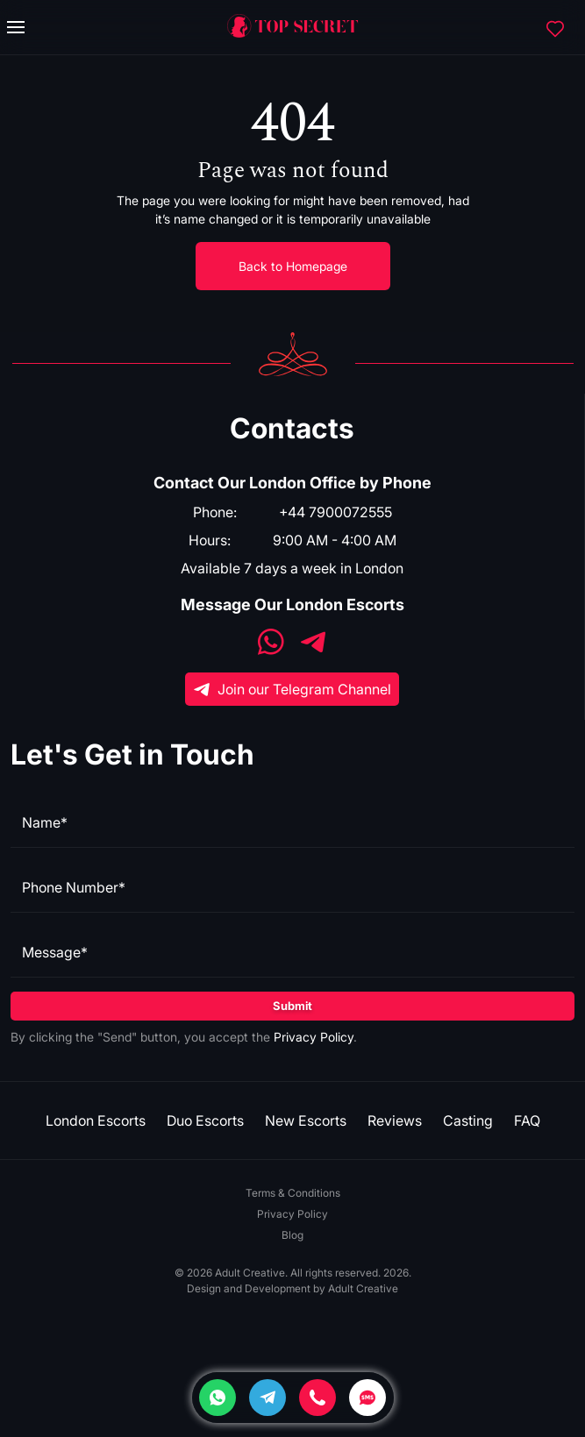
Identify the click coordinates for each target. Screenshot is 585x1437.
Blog (292, 1234)
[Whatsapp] (217, 1397)
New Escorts (305, 1120)
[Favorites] (555, 27)
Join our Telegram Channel (292, 689)
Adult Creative (363, 1288)
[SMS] (367, 1397)
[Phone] (317, 1397)
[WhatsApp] (271, 644)
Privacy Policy (313, 1036)
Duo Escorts (205, 1120)
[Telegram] (267, 1397)
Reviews (394, 1120)
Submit (292, 1006)
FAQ (527, 1120)
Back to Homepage (293, 266)
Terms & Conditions (293, 1192)
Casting (468, 1120)
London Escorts (96, 1120)
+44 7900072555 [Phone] (335, 512)
